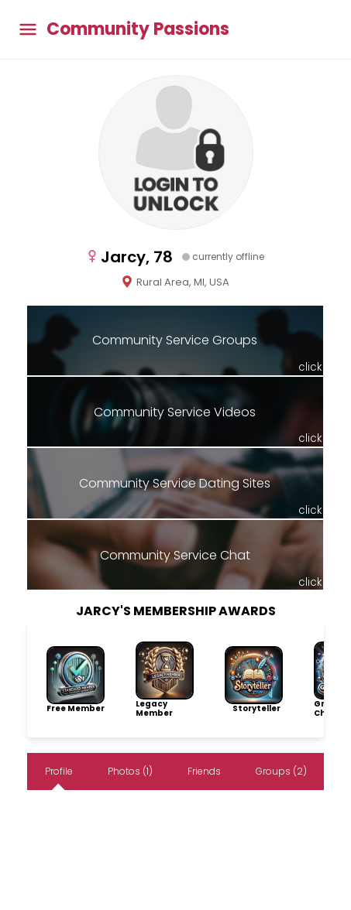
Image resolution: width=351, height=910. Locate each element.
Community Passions (137, 29)
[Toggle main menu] (28, 30)
